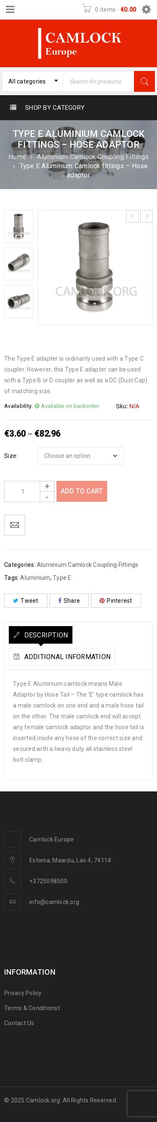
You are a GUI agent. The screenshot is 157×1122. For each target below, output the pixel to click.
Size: (11, 455)
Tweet (26, 600)
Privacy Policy (23, 993)
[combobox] (32, 81)
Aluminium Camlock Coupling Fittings (93, 157)
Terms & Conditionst (32, 1008)
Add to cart (82, 491)
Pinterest (116, 600)
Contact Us (19, 1023)
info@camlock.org (54, 902)
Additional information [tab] (66, 657)
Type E (62, 577)
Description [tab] (45, 635)
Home (17, 157)
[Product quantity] (29, 491)
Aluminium (35, 577)
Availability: (18, 406)
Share (69, 600)
